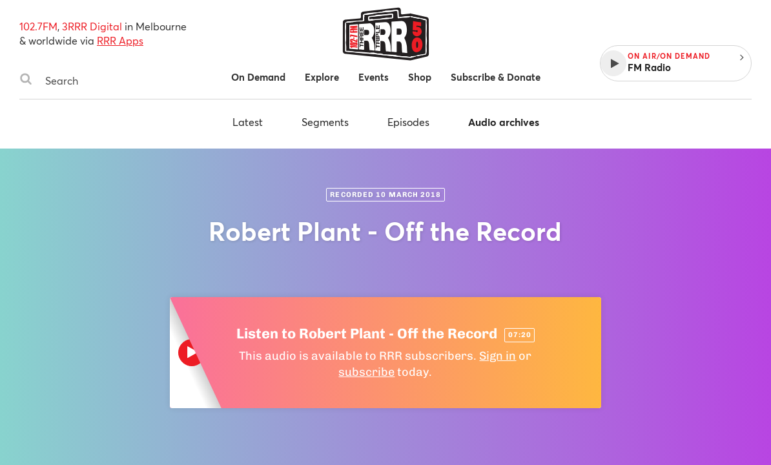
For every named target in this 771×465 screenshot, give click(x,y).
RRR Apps (120, 40)
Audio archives (503, 122)
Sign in (497, 356)
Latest (247, 122)
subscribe (366, 372)
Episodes (408, 122)
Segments (325, 122)
